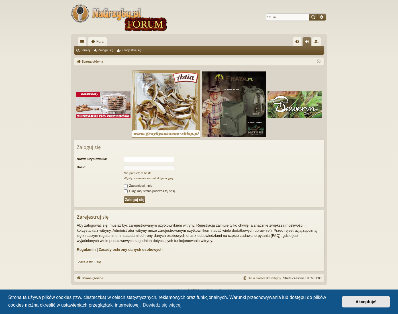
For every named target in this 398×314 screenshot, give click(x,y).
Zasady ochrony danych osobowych (131, 249)
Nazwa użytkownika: (92, 159)
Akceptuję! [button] (366, 301)
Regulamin (86, 249)
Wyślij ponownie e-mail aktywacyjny (149, 178)
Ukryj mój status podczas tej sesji (149, 191)
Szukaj (85, 50)
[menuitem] (297, 41)
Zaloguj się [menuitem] (308, 43)
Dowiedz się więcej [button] (162, 305)
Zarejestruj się (131, 50)
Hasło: (82, 167)
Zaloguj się (105, 50)
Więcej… (83, 43)
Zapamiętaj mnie (138, 185)
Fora (100, 42)
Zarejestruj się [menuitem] (318, 43)
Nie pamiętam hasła (138, 173)
